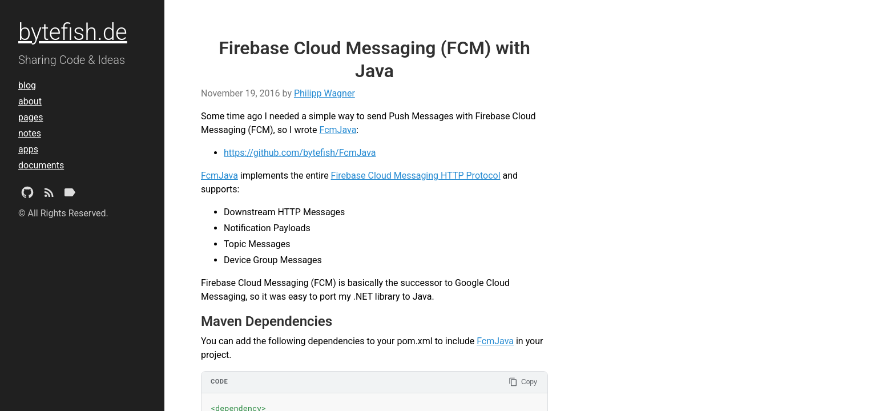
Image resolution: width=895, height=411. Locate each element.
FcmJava (338, 129)
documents (41, 165)
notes (29, 133)
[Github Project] (27, 195)
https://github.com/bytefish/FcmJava (300, 152)
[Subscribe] (49, 195)
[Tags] (69, 195)
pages (30, 117)
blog (27, 85)
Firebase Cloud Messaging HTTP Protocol (416, 175)
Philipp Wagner (324, 93)
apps (28, 149)
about (30, 101)
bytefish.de (72, 32)
